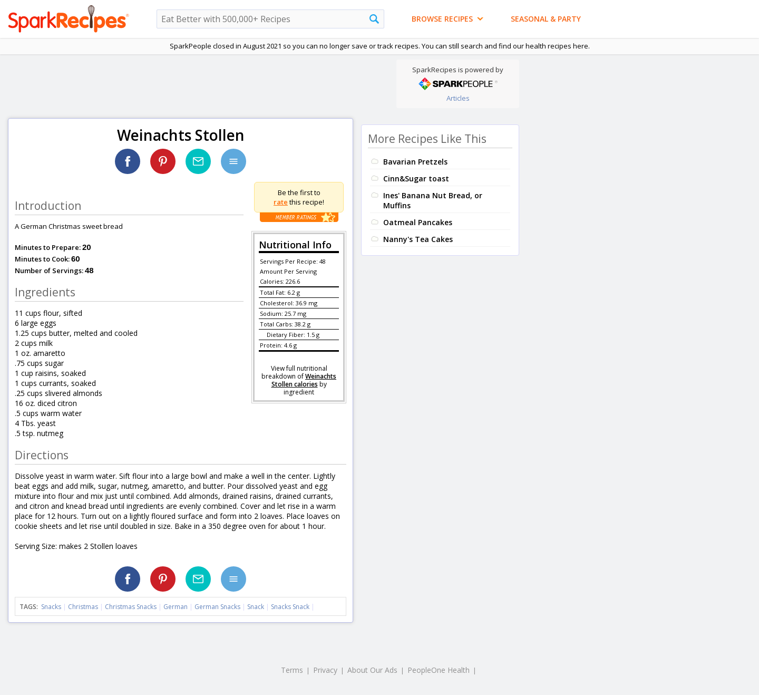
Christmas (83, 606)
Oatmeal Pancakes (417, 222)
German (175, 606)
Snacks (51, 606)
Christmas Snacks (131, 606)
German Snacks (217, 606)
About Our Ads (372, 670)
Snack (255, 606)
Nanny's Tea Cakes (418, 239)
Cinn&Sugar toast (416, 178)
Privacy (325, 670)
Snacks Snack (290, 606)
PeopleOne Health (438, 670)
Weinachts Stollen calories (304, 380)
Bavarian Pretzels (415, 162)
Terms (292, 670)
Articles (458, 98)
